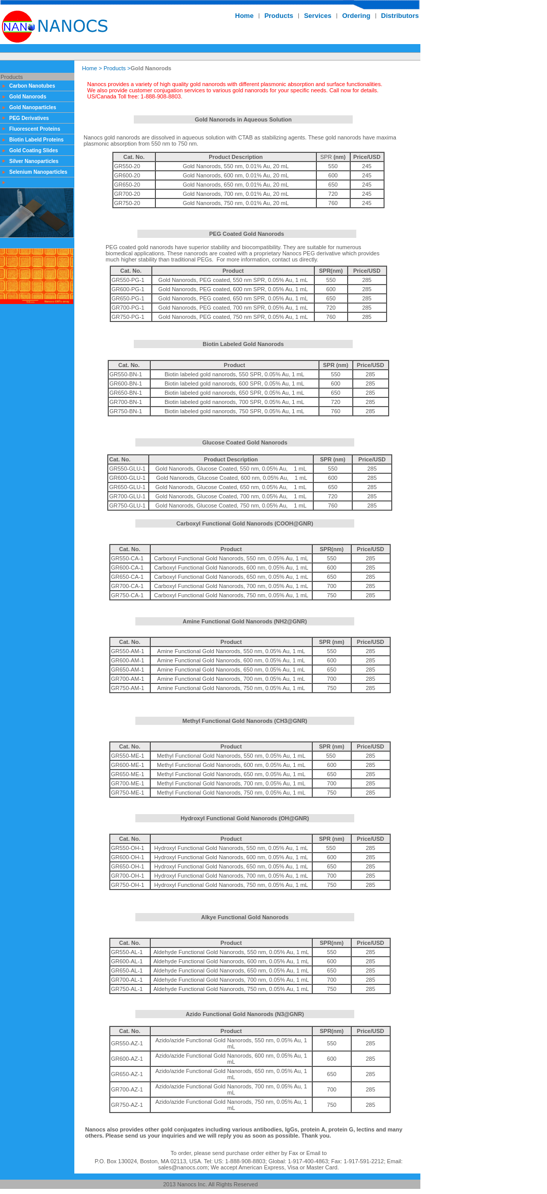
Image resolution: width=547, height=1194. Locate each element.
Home (89, 68)
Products (115, 68)
